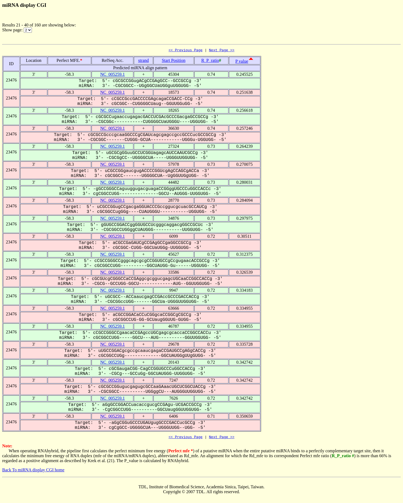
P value (241, 62)
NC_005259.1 (112, 75)
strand (143, 61)
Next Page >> (222, 50)
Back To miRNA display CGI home (33, 471)
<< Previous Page (186, 50)
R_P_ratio (210, 61)
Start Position (174, 61)
